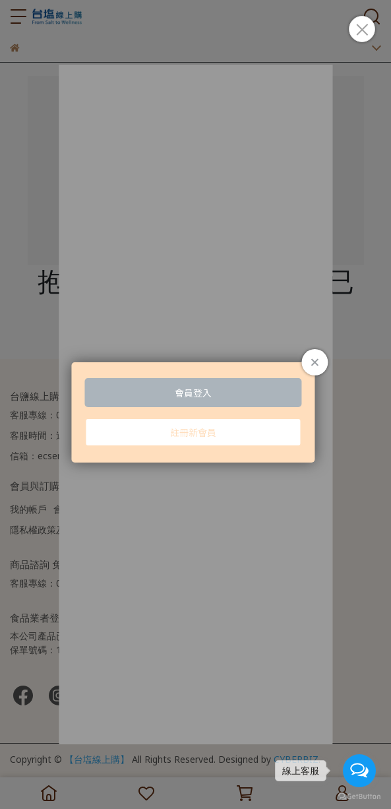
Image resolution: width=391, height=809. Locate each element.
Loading (195, 412)
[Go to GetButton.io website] (359, 796)
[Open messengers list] (359, 770)
